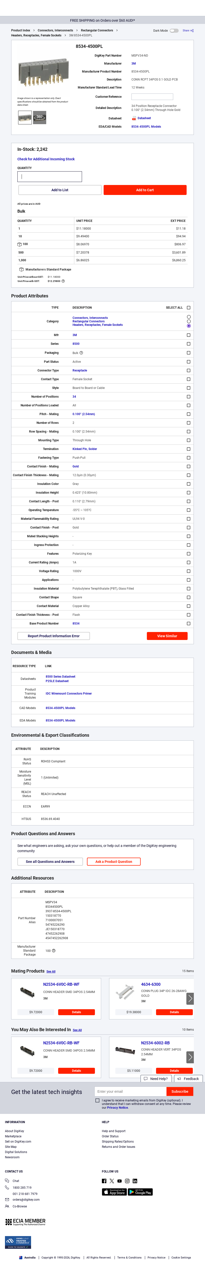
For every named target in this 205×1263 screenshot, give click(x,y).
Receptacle (80, 370)
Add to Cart (145, 190)
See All (50, 971)
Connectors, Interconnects (55, 30)
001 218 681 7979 (21, 1194)
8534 (76, 623)
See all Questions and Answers (50, 862)
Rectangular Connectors (97, 30)
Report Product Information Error (54, 636)
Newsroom (12, 1157)
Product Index (20, 30)
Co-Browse (16, 1206)
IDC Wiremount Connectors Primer (69, 693)
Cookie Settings (181, 1257)
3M (133, 63)
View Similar (167, 636)
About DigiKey (14, 1131)
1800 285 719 (18, 1188)
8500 (76, 344)
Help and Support (113, 1131)
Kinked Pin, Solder (85, 449)
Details (76, 1012)
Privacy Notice (117, 1107)
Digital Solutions (16, 1152)
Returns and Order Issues (118, 1147)
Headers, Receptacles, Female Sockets (36, 35)
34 (74, 396)
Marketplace (13, 1136)
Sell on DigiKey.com (18, 1141)
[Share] (188, 30)
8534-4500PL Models (146, 126)
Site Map (11, 1147)
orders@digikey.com (22, 1200)
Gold (76, 466)
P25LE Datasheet (57, 681)
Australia (27, 1257)
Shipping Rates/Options (118, 1141)
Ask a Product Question (113, 862)
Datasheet (141, 118)
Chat (12, 1181)
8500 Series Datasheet (60, 676)
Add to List (59, 190)
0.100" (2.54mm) (84, 414)
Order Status (110, 1136)
